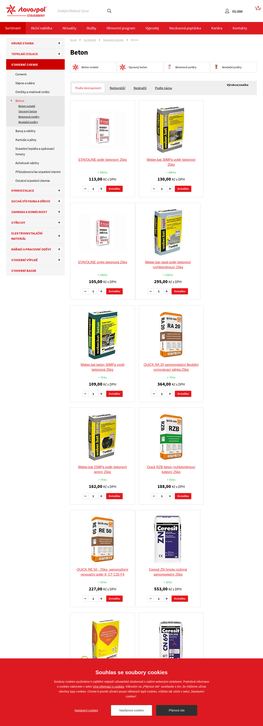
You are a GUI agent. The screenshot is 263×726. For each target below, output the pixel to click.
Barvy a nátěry (25, 131)
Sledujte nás (249, 650)
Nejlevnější (117, 88)
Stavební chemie (24, 64)
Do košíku (112, 188)
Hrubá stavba (38, 43)
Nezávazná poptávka (185, 28)
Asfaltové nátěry (27, 163)
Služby (91, 28)
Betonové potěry (28, 117)
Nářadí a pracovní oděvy (38, 249)
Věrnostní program (120, 28)
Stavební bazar (23, 271)
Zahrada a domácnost (38, 211)
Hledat (109, 11)
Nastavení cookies (86, 710)
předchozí (136, 527)
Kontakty (240, 28)
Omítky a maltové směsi (32, 92)
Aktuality (69, 28)
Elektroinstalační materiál (38, 236)
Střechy (38, 222)
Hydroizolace (38, 190)
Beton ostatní (26, 106)
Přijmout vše (177, 710)
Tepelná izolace (38, 53)
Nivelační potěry (28, 122)
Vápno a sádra (25, 83)
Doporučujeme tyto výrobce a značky (131, 565)
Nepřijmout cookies (131, 710)
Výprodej (152, 28)
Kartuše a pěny (25, 140)
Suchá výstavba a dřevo (38, 201)
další (194, 527)
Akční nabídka (41, 28)
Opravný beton (27, 111)
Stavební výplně (38, 259)
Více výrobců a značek (131, 615)
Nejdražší (140, 88)
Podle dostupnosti (88, 88)
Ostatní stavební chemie (32, 181)
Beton (19, 101)
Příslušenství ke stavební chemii (37, 172)
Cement (21, 74)
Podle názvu (163, 88)
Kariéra (216, 28)
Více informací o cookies (108, 686)
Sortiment (13, 28)
